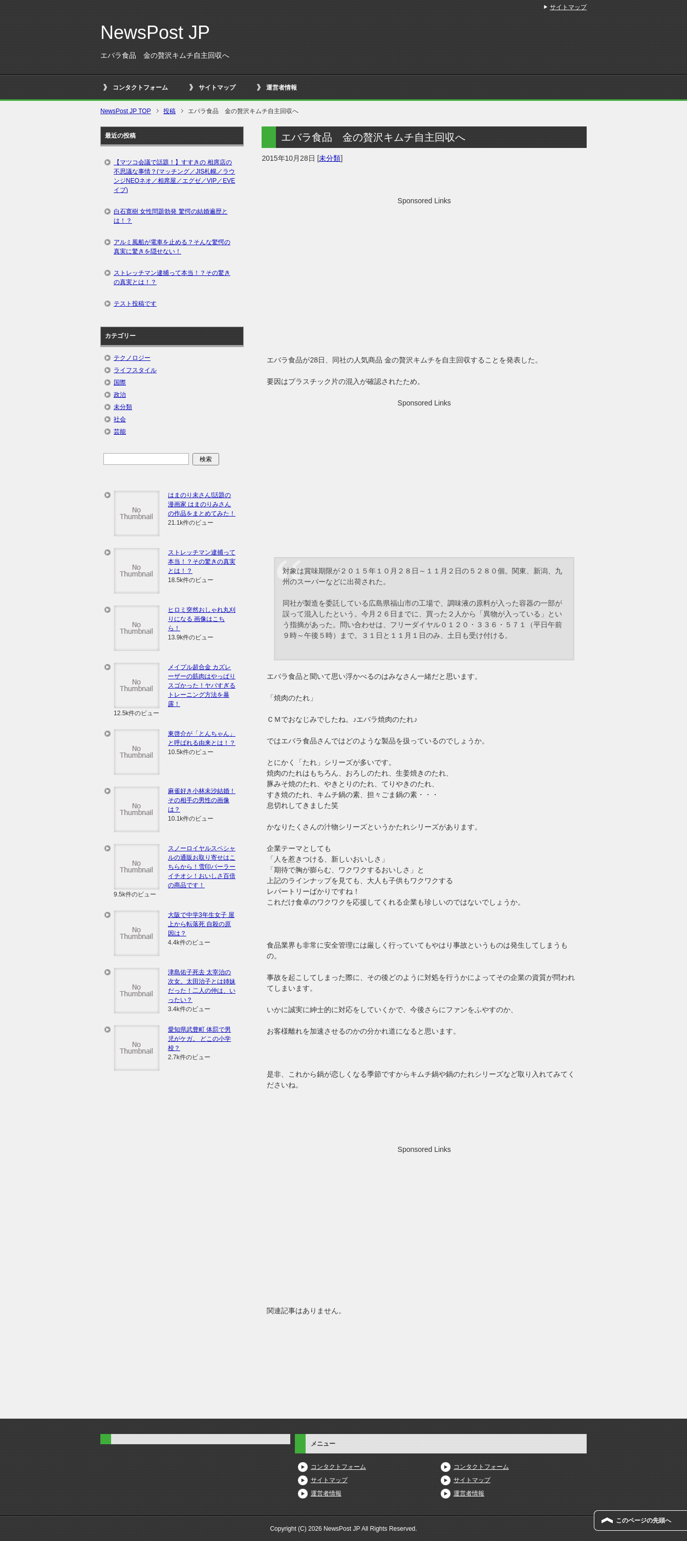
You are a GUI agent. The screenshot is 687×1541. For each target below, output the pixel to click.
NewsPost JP (155, 32)
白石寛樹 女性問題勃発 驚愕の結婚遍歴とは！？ (171, 216)
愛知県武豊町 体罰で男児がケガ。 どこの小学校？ (199, 1039)
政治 (120, 394)
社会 (120, 419)
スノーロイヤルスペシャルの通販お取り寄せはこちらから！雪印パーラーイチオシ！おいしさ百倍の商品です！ (201, 867)
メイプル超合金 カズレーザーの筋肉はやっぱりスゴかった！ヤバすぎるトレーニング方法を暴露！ (201, 686)
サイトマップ (217, 87)
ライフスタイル (135, 370)
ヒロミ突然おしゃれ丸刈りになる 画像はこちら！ (201, 619)
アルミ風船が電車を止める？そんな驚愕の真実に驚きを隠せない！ (172, 247)
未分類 (329, 158)
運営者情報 (281, 87)
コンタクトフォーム (140, 87)
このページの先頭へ (643, 1520)
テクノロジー (132, 357)
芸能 (120, 431)
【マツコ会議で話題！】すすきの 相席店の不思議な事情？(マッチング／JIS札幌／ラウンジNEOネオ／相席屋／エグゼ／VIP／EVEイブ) (174, 176)
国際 (120, 382)
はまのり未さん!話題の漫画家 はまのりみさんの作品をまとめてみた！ (201, 504)
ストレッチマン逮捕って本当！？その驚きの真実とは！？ (172, 277)
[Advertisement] (424, 278)
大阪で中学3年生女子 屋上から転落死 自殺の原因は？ (201, 924)
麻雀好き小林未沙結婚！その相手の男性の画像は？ (201, 800)
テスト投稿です (135, 303)
